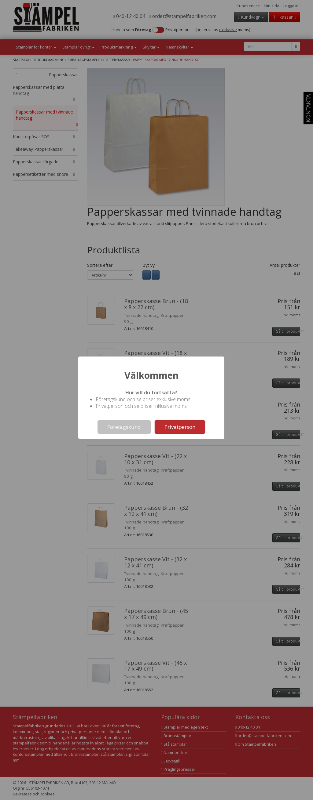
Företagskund (124, 426)
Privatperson (179, 426)
